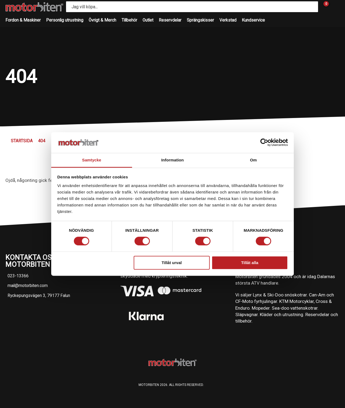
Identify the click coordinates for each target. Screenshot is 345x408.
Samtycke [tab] (91, 160)
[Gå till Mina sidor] (334, 6)
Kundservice (253, 20)
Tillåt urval (171, 262)
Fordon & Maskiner (23, 20)
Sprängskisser (200, 20)
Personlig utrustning (64, 20)
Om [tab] (253, 160)
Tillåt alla (249, 262)
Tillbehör (129, 20)
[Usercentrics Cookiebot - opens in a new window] (264, 143)
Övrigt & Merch (102, 20)
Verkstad (227, 20)
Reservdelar (170, 20)
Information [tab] (172, 160)
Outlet (148, 20)
